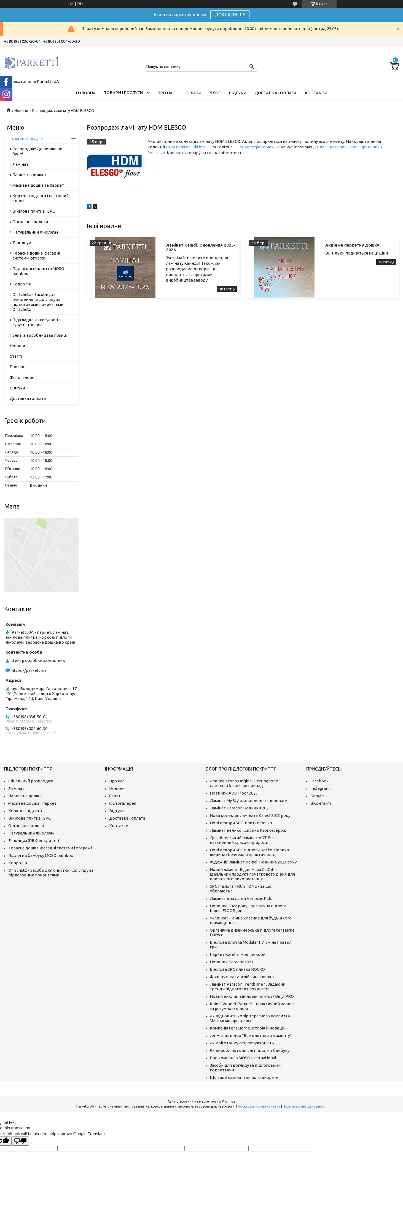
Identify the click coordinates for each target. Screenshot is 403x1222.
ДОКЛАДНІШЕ (230, 14)
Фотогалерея (23, 377)
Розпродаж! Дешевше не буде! (37, 151)
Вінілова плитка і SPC (33, 211)
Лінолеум (21, 242)
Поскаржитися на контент (259, 1106)
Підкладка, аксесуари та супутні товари (36, 322)
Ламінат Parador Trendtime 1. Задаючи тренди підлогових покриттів (247, 986)
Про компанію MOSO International (243, 1057)
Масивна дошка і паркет (32, 803)
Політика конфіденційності (305, 1106)
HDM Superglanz (330, 147)
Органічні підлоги (30, 221)
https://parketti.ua (29, 670)
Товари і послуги (123, 92)
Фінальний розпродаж (30, 781)
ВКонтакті (320, 803)
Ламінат (20, 164)
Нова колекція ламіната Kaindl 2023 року (250, 815)
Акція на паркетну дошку (352, 245)
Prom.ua (228, 1101)
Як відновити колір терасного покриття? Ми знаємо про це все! (251, 1018)
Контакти (316, 92)
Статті (16, 356)
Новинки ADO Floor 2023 (234, 793)
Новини (192, 92)
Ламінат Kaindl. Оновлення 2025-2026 (200, 247)
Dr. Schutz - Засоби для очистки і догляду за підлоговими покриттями (50, 872)
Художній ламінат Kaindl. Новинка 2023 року (253, 862)
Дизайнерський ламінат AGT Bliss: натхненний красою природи (243, 840)
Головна (86, 92)
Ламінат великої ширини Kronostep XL (248, 830)
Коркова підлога (25, 810)
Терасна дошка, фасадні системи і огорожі (50, 848)
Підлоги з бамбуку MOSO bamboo (40, 855)
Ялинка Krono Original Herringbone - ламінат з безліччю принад (245, 783)
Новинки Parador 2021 (231, 961)
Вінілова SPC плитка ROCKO (237, 969)
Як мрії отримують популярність (242, 1043)
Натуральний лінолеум (35, 232)
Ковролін (21, 284)
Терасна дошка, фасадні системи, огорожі (36, 255)
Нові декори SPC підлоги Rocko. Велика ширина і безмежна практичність (249, 852)
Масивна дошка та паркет (38, 185)
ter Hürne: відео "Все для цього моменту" (251, 1035)
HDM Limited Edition (185, 147)
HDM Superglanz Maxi (254, 147)
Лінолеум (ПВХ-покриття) (33, 840)
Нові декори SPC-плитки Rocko (241, 822)
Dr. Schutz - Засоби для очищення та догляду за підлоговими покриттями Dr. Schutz (37, 302)
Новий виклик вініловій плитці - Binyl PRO (252, 996)
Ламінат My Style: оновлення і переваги (249, 800)
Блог (215, 92)
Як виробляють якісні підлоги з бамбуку (249, 1050)
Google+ (318, 795)
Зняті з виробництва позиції (40, 335)
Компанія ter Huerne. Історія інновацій (248, 1028)
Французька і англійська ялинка (242, 976)
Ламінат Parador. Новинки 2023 (240, 808)
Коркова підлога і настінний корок (40, 198)
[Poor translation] (20, 1141)
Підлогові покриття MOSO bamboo (38, 271)
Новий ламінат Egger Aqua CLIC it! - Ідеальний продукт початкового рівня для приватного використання (252, 874)
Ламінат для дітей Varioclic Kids (241, 898)
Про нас (166, 92)
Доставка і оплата (276, 92)
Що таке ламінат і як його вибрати (244, 1077)
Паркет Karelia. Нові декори (237, 954)
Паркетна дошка (29, 174)
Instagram (320, 788)
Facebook (319, 781)
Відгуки (237, 92)
